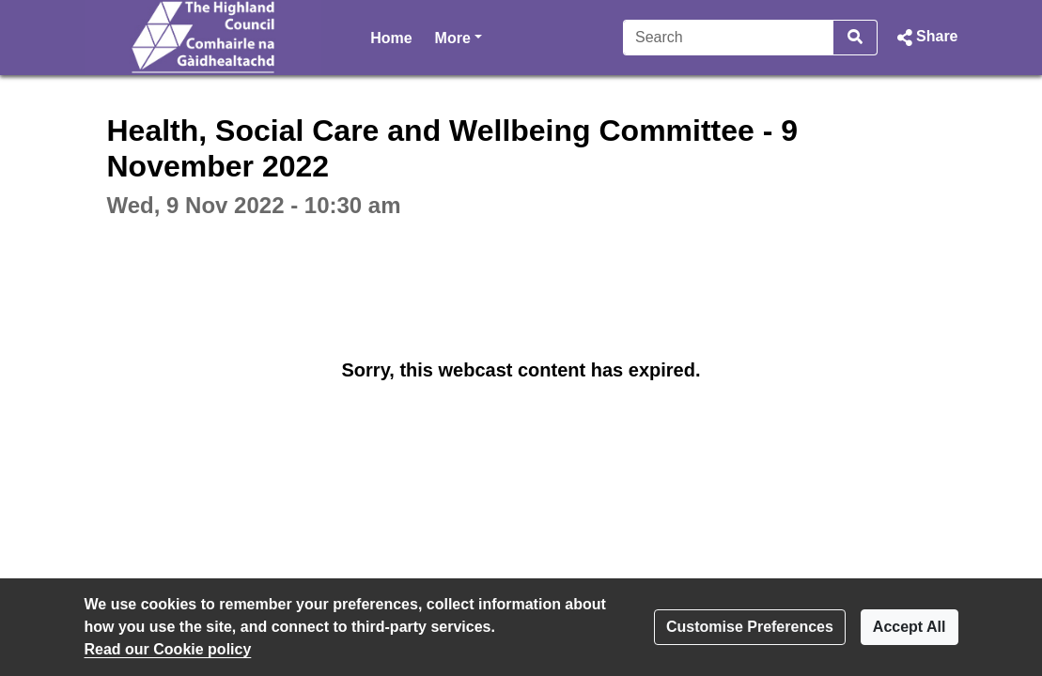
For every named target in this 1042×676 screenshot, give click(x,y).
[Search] (728, 37)
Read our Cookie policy (168, 649)
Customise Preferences (749, 627)
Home (391, 38)
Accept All (909, 627)
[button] (925, 37)
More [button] (458, 36)
